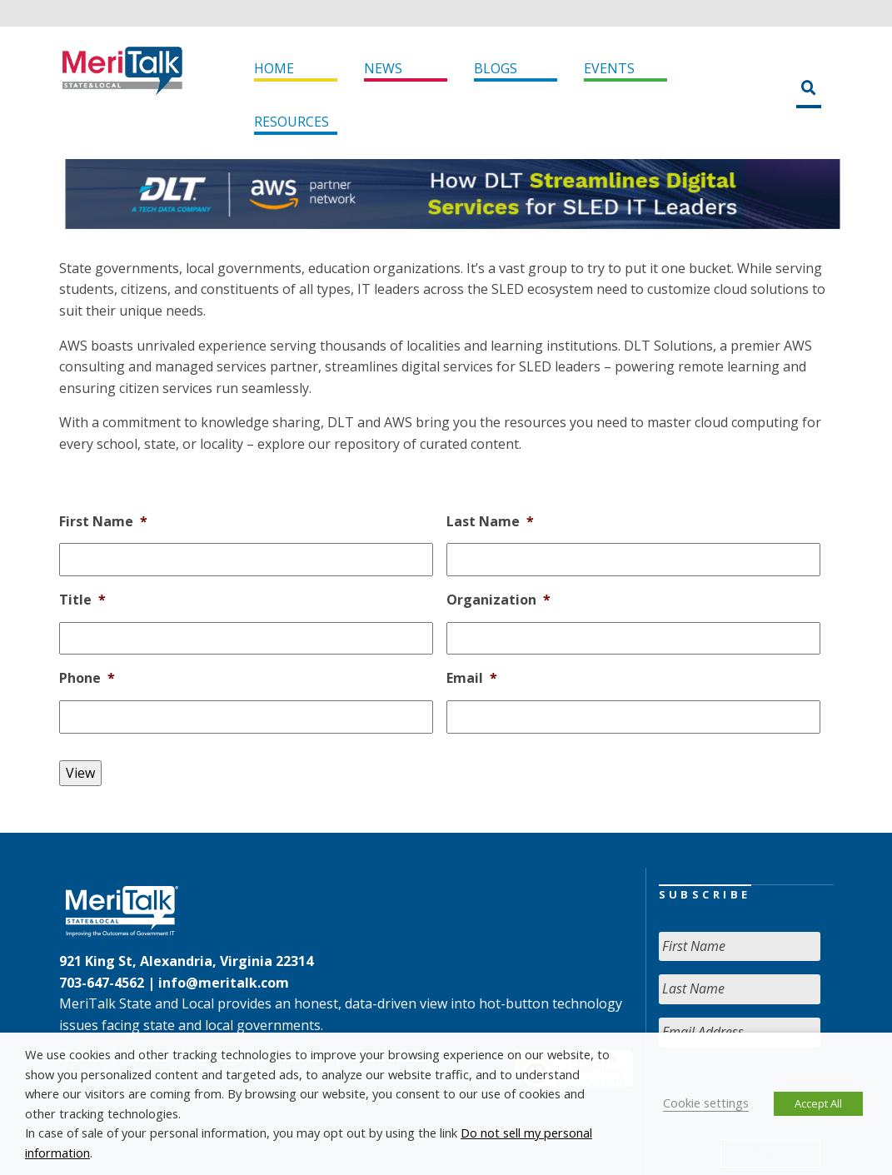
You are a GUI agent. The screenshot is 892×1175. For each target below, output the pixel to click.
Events (609, 68)
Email (471, 678)
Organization (498, 600)
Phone (87, 678)
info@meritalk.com (223, 982)
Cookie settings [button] (706, 1102)
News (383, 68)
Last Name (490, 521)
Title (82, 600)
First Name (103, 521)
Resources (291, 121)
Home (274, 68)
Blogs (495, 68)
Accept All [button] (818, 1103)
